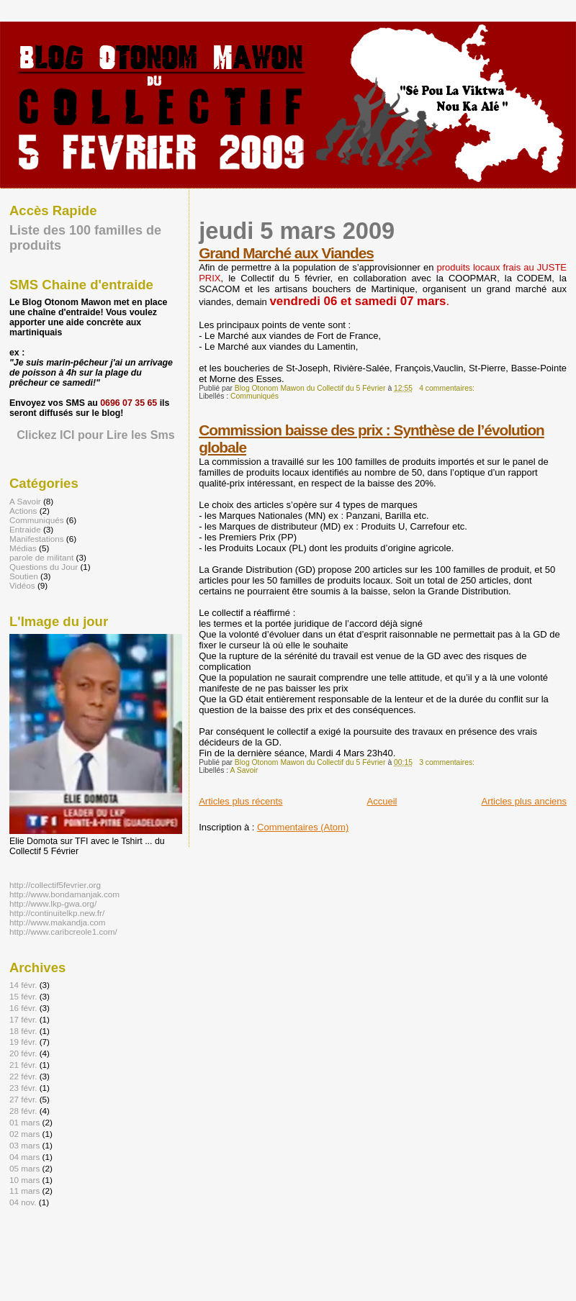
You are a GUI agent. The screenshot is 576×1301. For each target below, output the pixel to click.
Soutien (23, 576)
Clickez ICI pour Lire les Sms (95, 434)
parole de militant (41, 557)
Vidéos (22, 585)
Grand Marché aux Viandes (286, 253)
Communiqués (254, 396)
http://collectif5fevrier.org (55, 884)
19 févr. (23, 1041)
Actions (23, 510)
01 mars (24, 1122)
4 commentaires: (448, 388)
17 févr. (23, 1019)
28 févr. (23, 1110)
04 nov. (23, 1202)
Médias (23, 548)
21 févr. (23, 1064)
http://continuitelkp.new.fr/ (56, 912)
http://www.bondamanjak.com (64, 894)
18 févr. (23, 1030)
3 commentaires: (448, 762)
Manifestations (36, 538)
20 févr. (23, 1053)
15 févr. (23, 996)
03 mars (24, 1145)
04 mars (24, 1156)
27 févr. (23, 1099)
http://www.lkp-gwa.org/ (52, 903)
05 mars (24, 1168)
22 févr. (23, 1076)
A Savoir (244, 770)
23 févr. (23, 1087)
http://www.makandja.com (57, 922)
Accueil (382, 801)
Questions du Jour (43, 566)
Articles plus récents (240, 801)
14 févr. (23, 984)
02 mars (24, 1133)
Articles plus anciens (524, 801)
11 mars (24, 1190)
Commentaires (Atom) (302, 827)
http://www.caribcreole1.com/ (63, 931)
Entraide (25, 529)
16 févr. (23, 1007)
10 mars (24, 1179)
